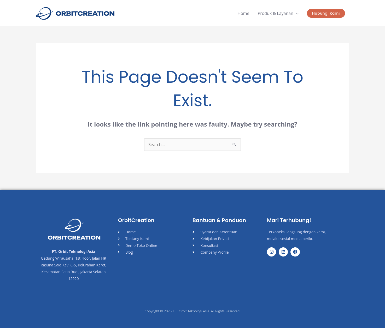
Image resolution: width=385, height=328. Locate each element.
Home (243, 13)
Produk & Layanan (275, 13)
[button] (326, 13)
